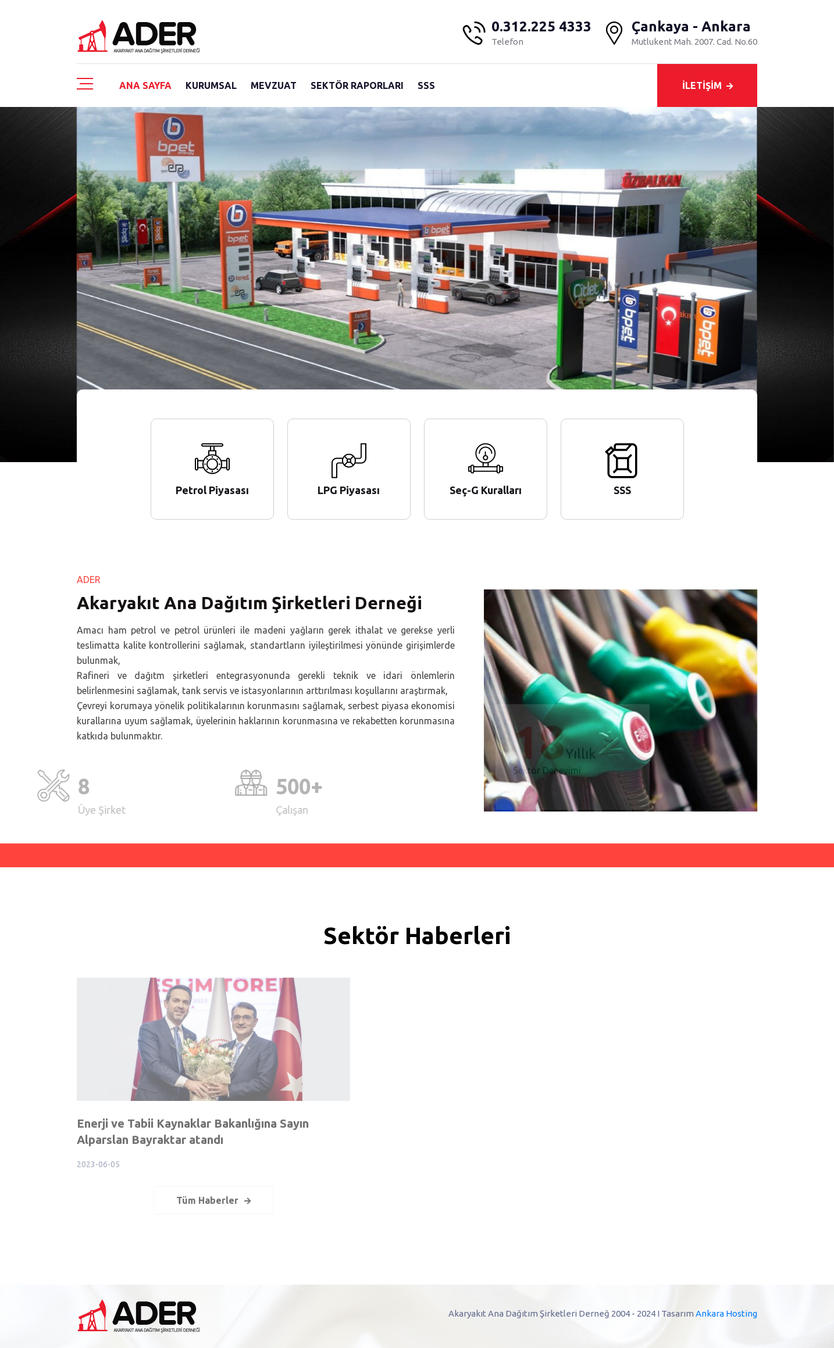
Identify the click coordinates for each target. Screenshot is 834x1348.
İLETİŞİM (707, 85)
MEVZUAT (274, 85)
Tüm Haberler (213, 1206)
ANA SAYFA (145, 85)
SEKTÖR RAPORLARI (357, 85)
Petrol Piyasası (212, 490)
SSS (426, 85)
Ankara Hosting (726, 1313)
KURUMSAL (211, 85)
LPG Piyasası (349, 490)
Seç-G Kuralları (486, 490)
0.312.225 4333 (541, 26)
